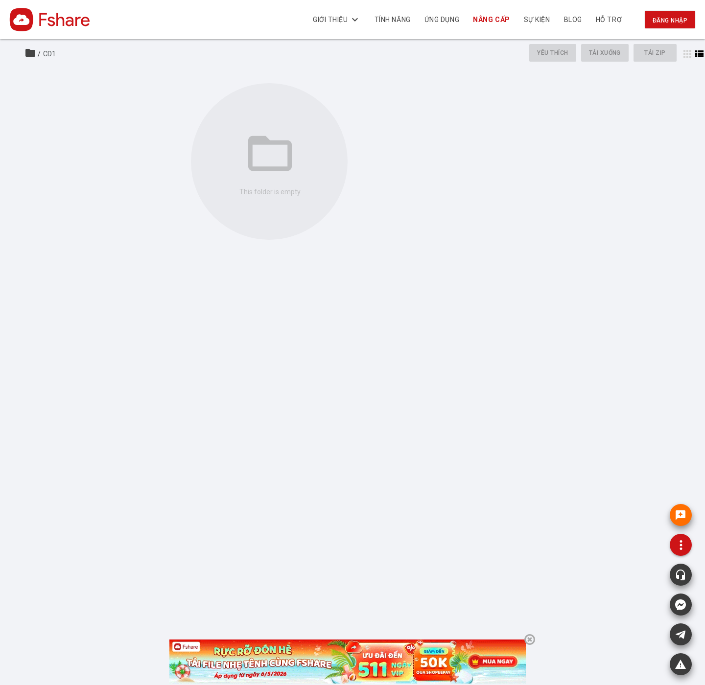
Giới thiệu (337, 19)
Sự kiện (537, 19)
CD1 (49, 54)
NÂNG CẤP (491, 19)
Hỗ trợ (609, 19)
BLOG (573, 19)
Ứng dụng (441, 19)
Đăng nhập (670, 20)
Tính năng (393, 19)
